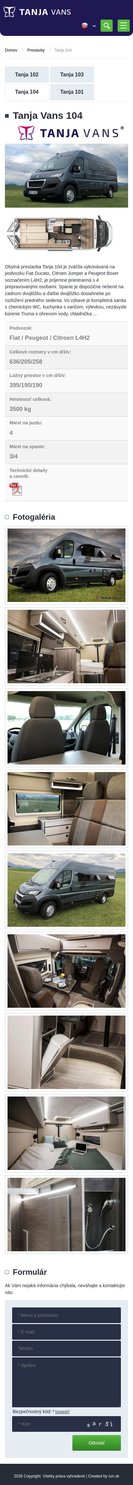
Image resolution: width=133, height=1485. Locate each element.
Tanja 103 (72, 74)
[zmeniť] (62, 1412)
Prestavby (36, 50)
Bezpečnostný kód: (33, 1411)
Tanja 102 (27, 74)
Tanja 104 (27, 92)
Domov (11, 50)
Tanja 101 (72, 92)
